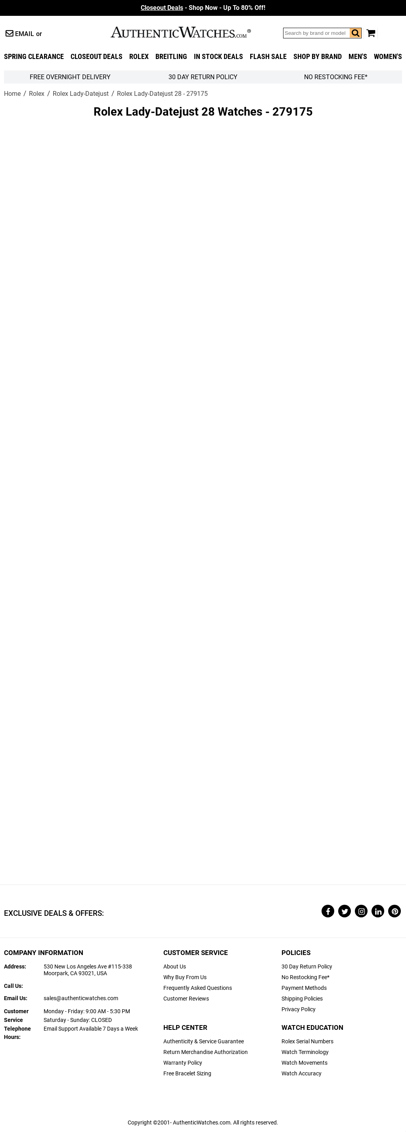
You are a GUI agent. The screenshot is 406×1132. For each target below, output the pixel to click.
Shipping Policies (302, 998)
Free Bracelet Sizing (187, 1073)
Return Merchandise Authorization (205, 1052)
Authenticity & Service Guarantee (203, 1041)
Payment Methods (304, 988)
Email (24, 34)
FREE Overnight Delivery (70, 77)
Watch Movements (304, 1063)
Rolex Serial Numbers (307, 1041)
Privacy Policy (299, 1009)
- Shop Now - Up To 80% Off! (203, 7)
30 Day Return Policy (307, 966)
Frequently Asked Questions (197, 988)
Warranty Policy (182, 1063)
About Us (174, 966)
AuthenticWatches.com (189, 32)
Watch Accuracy (302, 1073)
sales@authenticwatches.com (81, 998)
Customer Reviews (186, 998)
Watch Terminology (305, 1052)
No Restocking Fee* (336, 77)
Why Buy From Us (185, 977)
